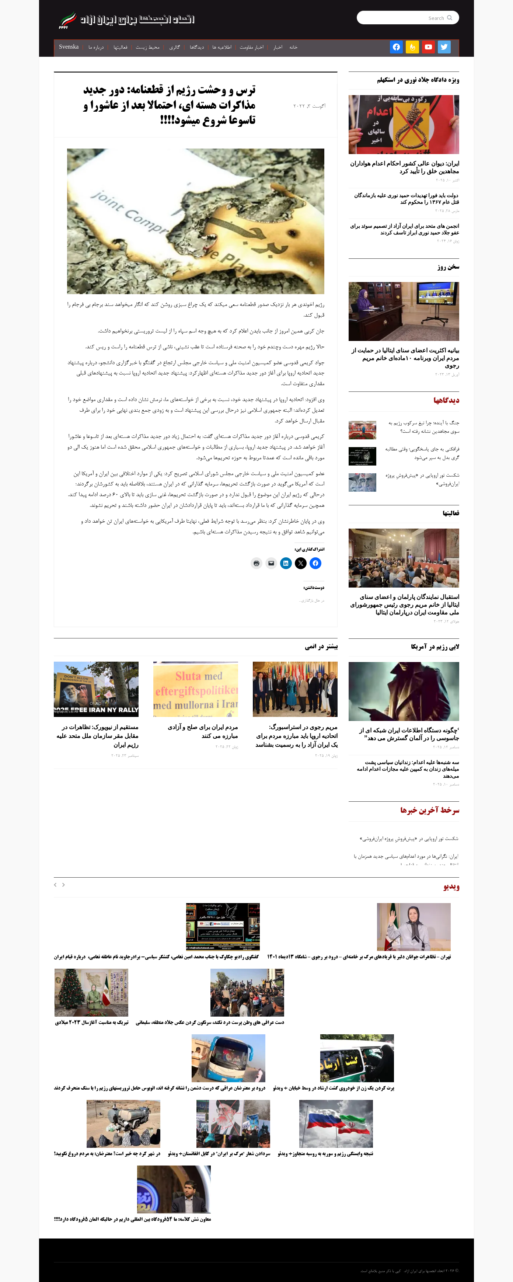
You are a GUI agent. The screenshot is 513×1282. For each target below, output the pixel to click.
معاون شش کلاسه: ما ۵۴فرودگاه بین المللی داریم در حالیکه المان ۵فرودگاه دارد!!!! (132, 1219)
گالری (174, 48)
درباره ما (96, 48)
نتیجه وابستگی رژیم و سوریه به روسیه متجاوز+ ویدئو (325, 1154)
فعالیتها (120, 48)
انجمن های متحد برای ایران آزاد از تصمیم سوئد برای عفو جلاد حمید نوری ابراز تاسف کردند (404, 229)
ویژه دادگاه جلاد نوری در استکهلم (418, 80)
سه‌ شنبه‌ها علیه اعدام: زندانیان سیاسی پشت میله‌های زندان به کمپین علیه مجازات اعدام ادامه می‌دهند (408, 769)
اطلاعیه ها (221, 48)
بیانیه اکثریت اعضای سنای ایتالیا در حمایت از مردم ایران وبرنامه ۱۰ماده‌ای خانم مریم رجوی (405, 357)
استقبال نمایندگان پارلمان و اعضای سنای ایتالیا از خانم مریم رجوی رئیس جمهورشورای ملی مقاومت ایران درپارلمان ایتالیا (404, 604)
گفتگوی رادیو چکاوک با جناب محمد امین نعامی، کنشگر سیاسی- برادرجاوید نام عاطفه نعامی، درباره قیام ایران (157, 957)
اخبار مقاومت (251, 48)
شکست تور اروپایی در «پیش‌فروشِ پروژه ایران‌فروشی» (408, 842)
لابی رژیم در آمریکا (435, 647)
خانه (293, 48)
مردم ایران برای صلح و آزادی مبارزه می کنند (203, 731)
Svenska (68, 48)
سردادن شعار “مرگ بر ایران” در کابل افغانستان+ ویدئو (219, 1154)
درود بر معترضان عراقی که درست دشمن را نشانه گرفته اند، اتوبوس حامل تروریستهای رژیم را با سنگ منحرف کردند (159, 1088)
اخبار (277, 48)
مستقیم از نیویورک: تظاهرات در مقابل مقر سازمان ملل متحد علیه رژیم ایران (97, 735)
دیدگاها (197, 48)
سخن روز (448, 267)
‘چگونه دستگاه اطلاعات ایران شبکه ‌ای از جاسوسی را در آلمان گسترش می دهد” (409, 734)
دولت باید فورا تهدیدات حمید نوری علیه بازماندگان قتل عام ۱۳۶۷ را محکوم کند (406, 198)
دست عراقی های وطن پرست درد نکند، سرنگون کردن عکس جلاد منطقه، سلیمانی (210, 1022)
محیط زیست (147, 48)
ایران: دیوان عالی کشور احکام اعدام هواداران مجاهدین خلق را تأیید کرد (404, 167)
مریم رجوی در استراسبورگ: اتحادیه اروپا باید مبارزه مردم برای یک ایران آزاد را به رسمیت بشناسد (296, 735)
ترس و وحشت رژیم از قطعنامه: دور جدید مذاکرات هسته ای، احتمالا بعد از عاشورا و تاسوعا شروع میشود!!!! (169, 106)
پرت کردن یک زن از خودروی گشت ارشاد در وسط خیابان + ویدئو (333, 1088)
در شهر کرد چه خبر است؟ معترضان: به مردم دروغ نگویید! (107, 1154)
